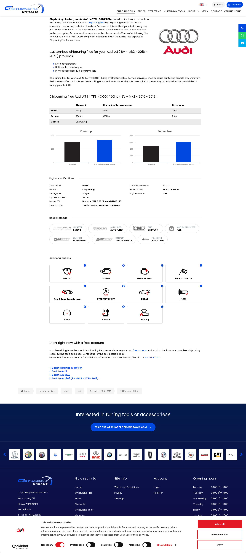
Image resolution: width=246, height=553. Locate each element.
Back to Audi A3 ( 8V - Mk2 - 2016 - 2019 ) (75, 378)
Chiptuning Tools (174, 11)
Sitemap (119, 498)
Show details (164, 545)
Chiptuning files (96, 22)
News (205, 11)
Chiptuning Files (126, 11)
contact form (152, 357)
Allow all (220, 524)
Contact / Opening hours (226, 11)
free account (140, 350)
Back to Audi (59, 371)
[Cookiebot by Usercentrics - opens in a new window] (20, 547)
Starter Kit (154, 11)
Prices (141, 11)
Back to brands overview (67, 367)
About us (193, 11)
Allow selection (219, 534)
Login (157, 487)
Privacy (118, 492)
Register (158, 492)
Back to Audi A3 (61, 374)
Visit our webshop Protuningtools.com (121, 427)
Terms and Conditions (126, 487)
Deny (220, 544)
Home (78, 487)
